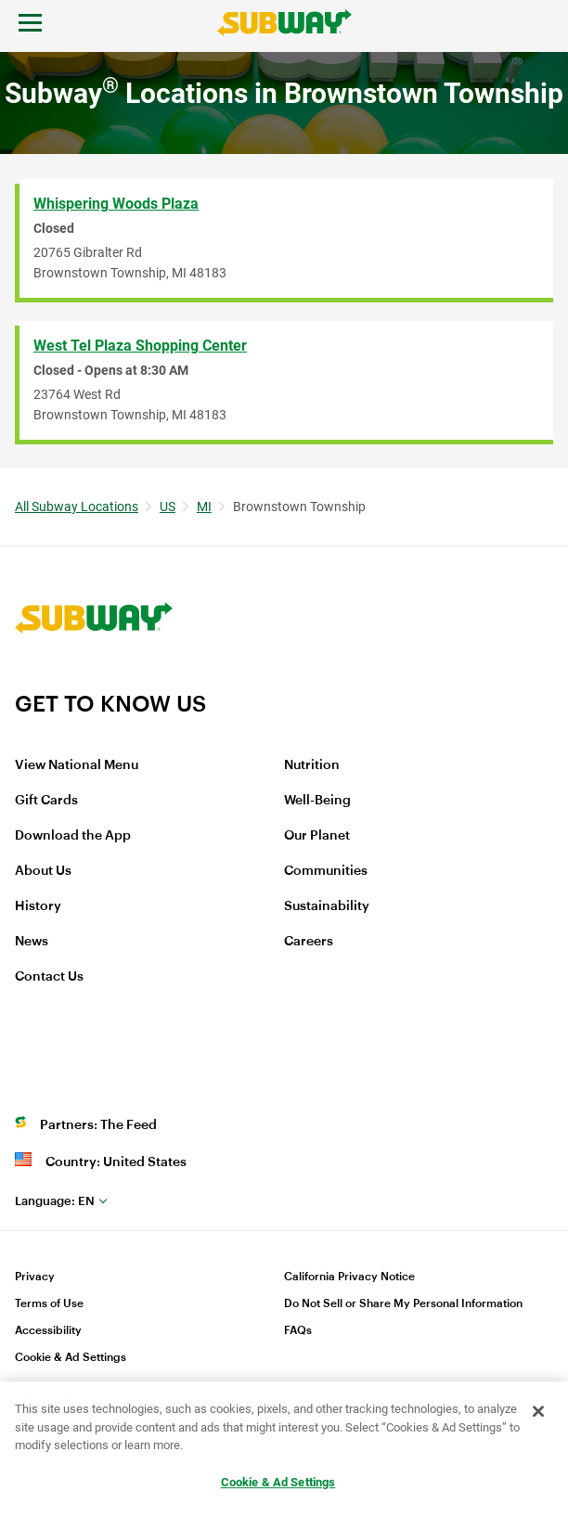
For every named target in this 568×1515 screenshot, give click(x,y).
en (55, 1201)
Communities (326, 871)
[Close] (538, 1412)
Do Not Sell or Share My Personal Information (403, 1303)
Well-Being (317, 800)
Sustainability (326, 906)
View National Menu (76, 765)
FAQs (298, 1330)
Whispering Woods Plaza (116, 203)
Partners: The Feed (98, 1125)
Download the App (73, 835)
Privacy (35, 1276)
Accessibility (48, 1330)
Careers (308, 941)
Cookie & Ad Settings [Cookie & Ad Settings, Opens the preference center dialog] (278, 1482)
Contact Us (49, 976)
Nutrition (312, 765)
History (38, 906)
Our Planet (317, 835)
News (31, 941)
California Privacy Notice (349, 1276)
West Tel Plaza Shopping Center (140, 345)
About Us (43, 871)
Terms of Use (49, 1303)
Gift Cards (46, 800)
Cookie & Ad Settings (70, 1357)
